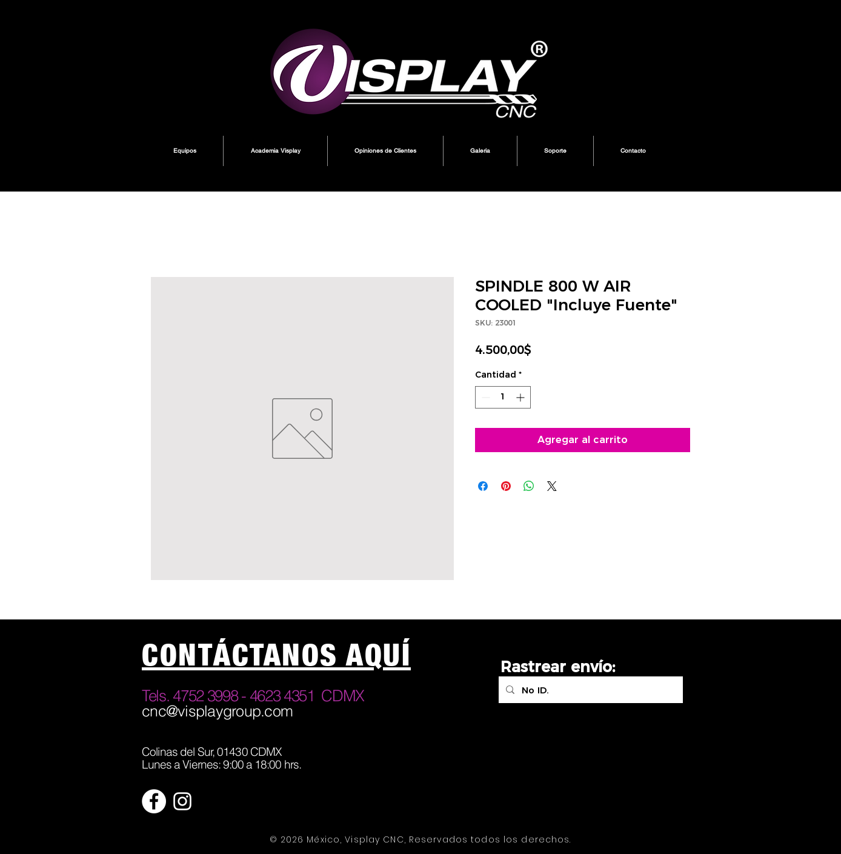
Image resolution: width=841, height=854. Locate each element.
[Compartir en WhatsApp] (529, 486)
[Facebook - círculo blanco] (154, 801)
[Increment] (521, 397)
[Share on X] (552, 486)
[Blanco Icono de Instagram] (182, 801)
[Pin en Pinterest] (506, 486)
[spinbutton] (503, 397)
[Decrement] (484, 397)
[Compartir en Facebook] (483, 486)
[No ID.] (589, 689)
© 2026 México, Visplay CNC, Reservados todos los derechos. (420, 839)
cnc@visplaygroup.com (217, 711)
